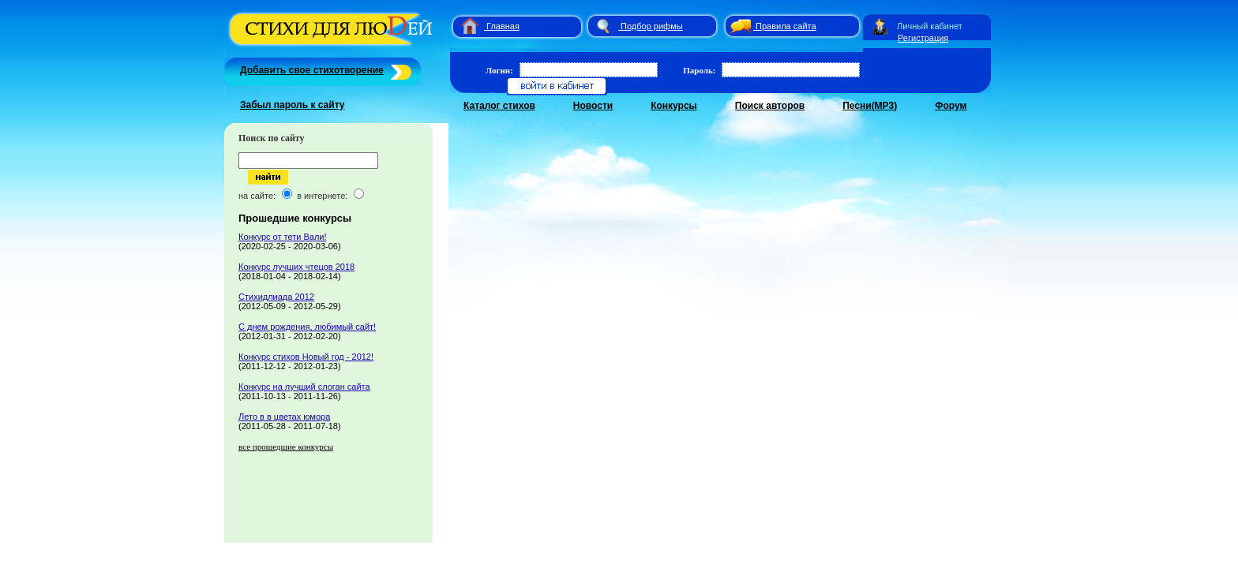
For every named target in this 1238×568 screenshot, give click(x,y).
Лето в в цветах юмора (284, 416)
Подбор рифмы (652, 26)
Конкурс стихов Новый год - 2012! (305, 356)
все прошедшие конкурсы (285, 446)
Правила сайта (786, 26)
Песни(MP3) (869, 105)
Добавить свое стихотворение (312, 70)
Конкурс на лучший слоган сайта (304, 386)
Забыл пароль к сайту (292, 104)
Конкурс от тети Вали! (282, 236)
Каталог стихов (499, 105)
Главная (503, 26)
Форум (950, 105)
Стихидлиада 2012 (276, 296)
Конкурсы (674, 105)
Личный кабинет (929, 26)
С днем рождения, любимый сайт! (307, 326)
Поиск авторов (770, 105)
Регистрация (923, 38)
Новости (593, 105)
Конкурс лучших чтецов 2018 (296, 266)
